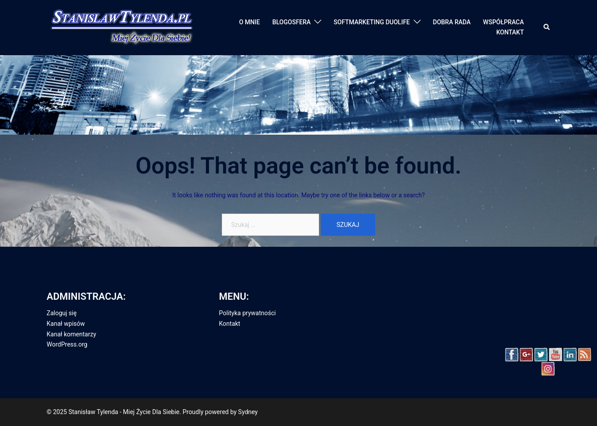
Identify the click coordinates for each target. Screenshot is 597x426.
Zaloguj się (62, 313)
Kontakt (229, 323)
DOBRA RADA (452, 22)
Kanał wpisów (66, 323)
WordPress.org (67, 344)
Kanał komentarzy (71, 334)
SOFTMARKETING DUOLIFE (372, 22)
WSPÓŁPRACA (503, 22)
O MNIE (249, 22)
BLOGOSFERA (291, 22)
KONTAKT (510, 32)
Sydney (248, 411)
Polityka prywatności (247, 313)
